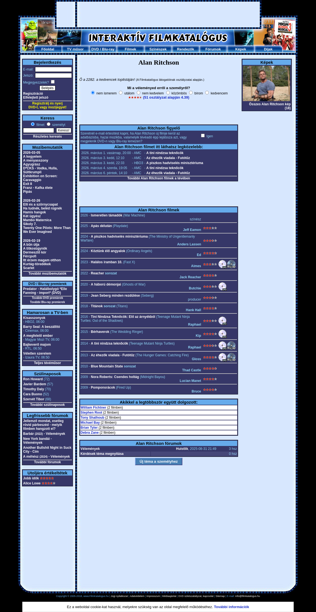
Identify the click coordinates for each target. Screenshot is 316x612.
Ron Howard (33, 379)
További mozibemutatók (47, 273)
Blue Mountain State (107, 366)
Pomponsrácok (103, 387)
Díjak (268, 49)
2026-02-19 (31, 241)
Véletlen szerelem (37, 353)
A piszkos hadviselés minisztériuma (174, 163)
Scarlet (28, 268)
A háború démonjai (106, 284)
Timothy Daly (33, 389)
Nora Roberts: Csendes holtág (115, 377)
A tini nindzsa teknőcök (164, 153)
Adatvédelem (137, 596)
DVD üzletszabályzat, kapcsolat (196, 596)
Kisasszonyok (34, 318)
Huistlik (182, 449)
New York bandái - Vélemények (37, 441)
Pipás (27, 192)
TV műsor (75, 49)
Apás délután (101, 226)
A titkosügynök (35, 248)
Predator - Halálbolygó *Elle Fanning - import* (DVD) (45, 291)
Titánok (96, 306)
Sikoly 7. (30, 224)
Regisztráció (33, 94)
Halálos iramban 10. (106, 262)
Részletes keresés (47, 136)
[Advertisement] (158, 14)
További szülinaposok (47, 405)
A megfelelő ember (38, 336)
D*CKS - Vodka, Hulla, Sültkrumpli (40, 170)
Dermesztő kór (34, 252)
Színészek (157, 49)
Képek (240, 49)
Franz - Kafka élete (38, 188)
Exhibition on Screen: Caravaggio (40, 178)
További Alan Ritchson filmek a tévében (158, 178)
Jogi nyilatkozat (119, 596)
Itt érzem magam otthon (42, 260)
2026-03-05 (31, 153)
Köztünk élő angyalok (108, 251)
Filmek (130, 49)
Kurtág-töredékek (37, 264)
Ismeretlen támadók (106, 215)
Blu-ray (108, 49)
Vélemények (90, 449)
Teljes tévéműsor (47, 363)
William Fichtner (93, 407)
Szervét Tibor (33, 399)
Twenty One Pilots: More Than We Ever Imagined (47, 230)
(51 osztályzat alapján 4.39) (166, 97)
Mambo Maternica (37, 220)
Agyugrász (31, 164)
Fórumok (213, 49)
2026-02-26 (31, 201)
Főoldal (47, 49)
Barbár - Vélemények (44, 434)
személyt (58, 125)
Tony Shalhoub (92, 418)
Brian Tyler (89, 428)
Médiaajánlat (169, 596)
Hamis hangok (34, 212)
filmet (39, 125)
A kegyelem (32, 157)
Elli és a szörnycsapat (40, 204)
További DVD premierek (47, 297)
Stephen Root (91, 412)
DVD (95, 49)
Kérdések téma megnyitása (102, 454)
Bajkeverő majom (37, 345)
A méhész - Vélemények (46, 457)
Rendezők (185, 49)
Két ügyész (32, 216)
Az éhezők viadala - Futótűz (168, 158)
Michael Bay (90, 423)
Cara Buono (32, 394)
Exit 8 (27, 184)
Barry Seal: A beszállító (41, 327)
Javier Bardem (34, 384)
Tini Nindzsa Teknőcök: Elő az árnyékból (123, 317)
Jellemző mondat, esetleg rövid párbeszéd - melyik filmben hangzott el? (43, 425)
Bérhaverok (100, 332)
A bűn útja (31, 245)
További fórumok (47, 462)
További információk (231, 607)
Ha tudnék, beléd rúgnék (42, 208)
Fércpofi (29, 256)
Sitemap (220, 596)
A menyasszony (35, 160)
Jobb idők (31, 478)
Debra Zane (89, 433)
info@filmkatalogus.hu (247, 596)
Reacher (97, 273)
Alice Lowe (32, 483)
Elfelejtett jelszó (35, 97)
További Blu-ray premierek (47, 302)
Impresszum (153, 596)
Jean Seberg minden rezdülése (115, 296)
